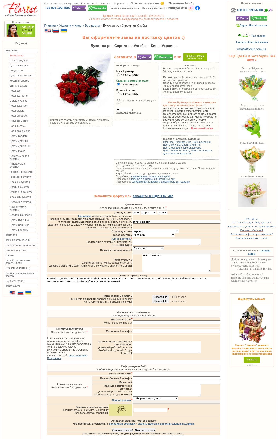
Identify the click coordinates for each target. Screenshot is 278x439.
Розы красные (190, 141)
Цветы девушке (200, 147)
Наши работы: (176, 8)
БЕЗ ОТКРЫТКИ (192, 256)
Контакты (105, 3)
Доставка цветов (128, 435)
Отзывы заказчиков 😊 (147, 3)
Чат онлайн (257, 39)
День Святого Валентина (184, 153)
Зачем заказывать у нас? (124, 8)
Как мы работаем (152, 8)
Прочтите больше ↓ (210, 128)
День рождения (209, 141)
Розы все (175, 141)
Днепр (207, 435)
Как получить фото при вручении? (257, 242)
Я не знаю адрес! (138, 236)
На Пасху (191, 150)
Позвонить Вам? (180, 3)
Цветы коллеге (178, 144)
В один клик (196, 56)
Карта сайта (121, 3)
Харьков (196, 435)
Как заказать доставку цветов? (61, 3)
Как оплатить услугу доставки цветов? (257, 231)
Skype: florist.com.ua (257, 29)
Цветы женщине (179, 147)
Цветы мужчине (198, 144)
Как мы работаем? (257, 237)
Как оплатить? (89, 3)
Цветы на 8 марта (208, 150)
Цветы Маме (177, 150)
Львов (171, 435)
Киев (161, 435)
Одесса (182, 435)
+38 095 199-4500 (57, 7)
